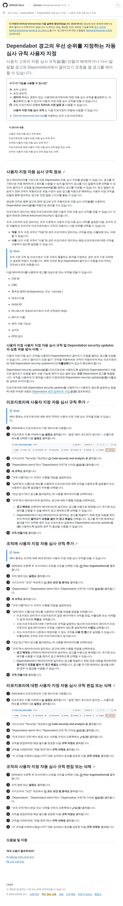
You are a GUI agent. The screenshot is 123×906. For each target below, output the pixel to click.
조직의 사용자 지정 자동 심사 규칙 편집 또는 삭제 (50, 766)
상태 (61, 894)
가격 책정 (71, 894)
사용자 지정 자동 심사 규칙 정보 (35, 171)
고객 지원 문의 (15, 861)
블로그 (98, 894)
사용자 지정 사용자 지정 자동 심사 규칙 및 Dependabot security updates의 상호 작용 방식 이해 (60, 347)
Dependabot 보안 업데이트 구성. (51, 391)
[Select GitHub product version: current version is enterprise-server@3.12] (51, 5)
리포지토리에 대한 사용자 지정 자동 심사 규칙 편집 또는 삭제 (60, 685)
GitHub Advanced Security (29, 115)
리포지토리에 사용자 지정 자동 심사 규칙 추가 (47, 402)
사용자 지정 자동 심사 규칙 (82, 12)
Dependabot (27, 12)
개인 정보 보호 (49, 894)
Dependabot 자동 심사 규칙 (51, 12)
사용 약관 (34, 894)
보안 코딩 (12, 12)
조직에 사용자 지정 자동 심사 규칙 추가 (42, 543)
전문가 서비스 (85, 894)
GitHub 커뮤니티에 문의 (20, 857)
